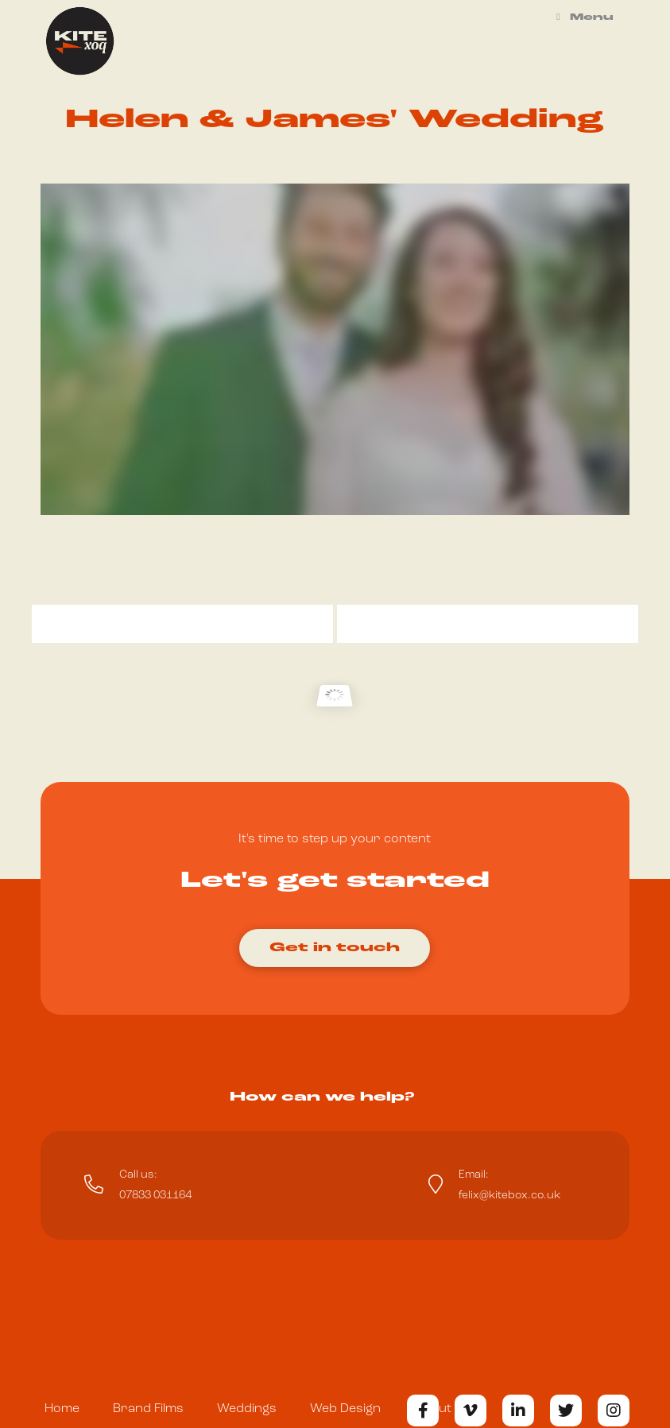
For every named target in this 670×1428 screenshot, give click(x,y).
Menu (583, 17)
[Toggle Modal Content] (334, 942)
